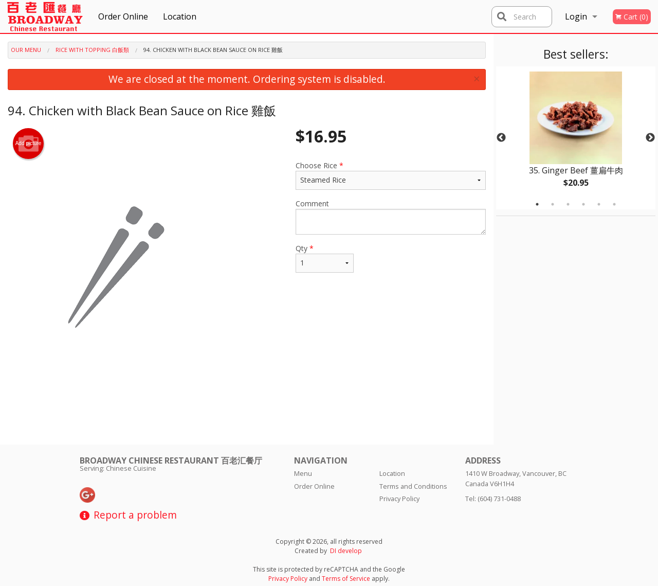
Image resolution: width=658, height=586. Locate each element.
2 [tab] (552, 204)
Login (576, 16)
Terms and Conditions (413, 486)
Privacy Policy (399, 498)
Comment (391, 217)
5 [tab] (599, 204)
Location (179, 16)
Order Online (123, 16)
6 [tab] (614, 204)
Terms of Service (346, 578)
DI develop (346, 550)
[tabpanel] (576, 138)
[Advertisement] (247, 411)
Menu (303, 473)
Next (650, 138)
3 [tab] (568, 204)
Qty (325, 258)
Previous (501, 138)
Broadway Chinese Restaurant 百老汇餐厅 (171, 460)
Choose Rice (391, 175)
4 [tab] (583, 204)
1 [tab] (537, 204)
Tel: (493, 498)
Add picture (28, 143)
